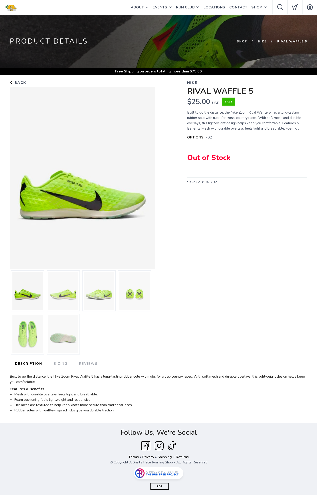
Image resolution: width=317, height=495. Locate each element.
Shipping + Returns (173, 457)
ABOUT (137, 7)
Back (18, 82)
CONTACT (238, 7)
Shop (242, 42)
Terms (134, 457)
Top (160, 486)
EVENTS (160, 7)
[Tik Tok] (172, 446)
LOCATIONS (214, 7)
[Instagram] (159, 446)
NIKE (262, 42)
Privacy (148, 457)
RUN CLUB (185, 7)
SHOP (256, 7)
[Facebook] (146, 446)
